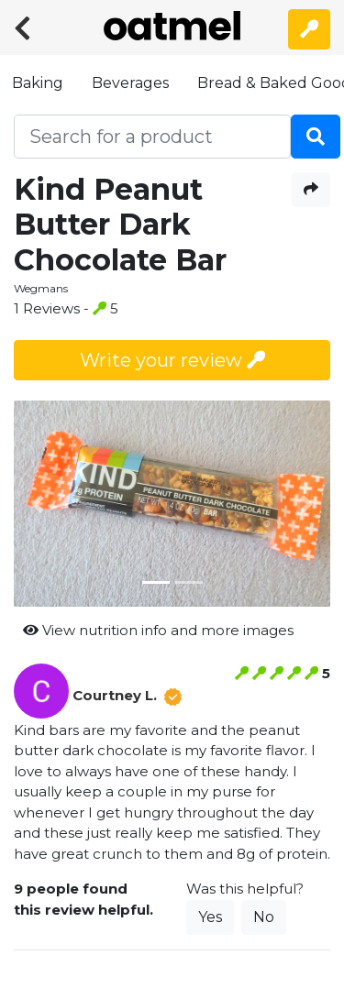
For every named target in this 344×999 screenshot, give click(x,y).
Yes (210, 917)
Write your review (172, 360)
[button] (37, 504)
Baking (37, 83)
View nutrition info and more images (158, 630)
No (263, 917)
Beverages (130, 83)
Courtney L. (114, 695)
